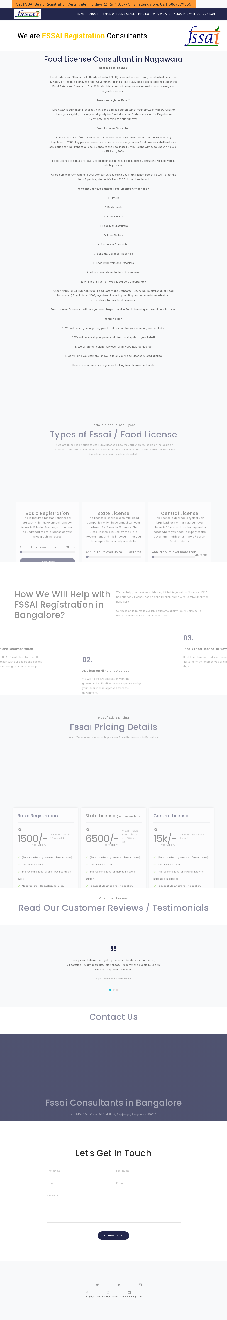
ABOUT (93, 14)
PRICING (143, 14)
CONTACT (209, 14)
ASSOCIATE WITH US (187, 14)
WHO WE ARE (161, 14)
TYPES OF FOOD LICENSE (119, 14)
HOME (76, 14)
